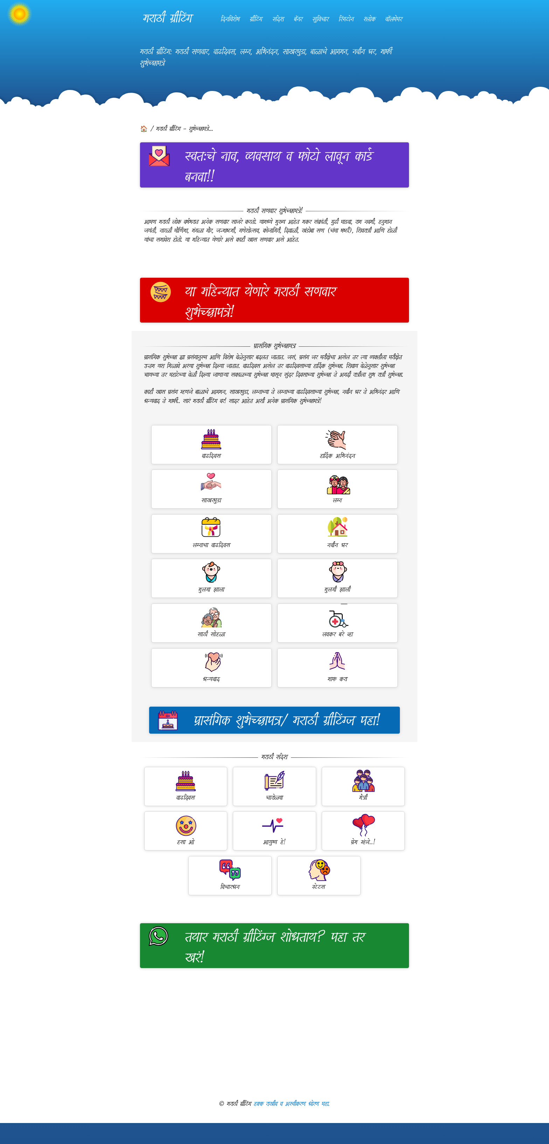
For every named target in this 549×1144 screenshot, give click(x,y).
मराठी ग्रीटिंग (167, 18)
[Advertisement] (274, 1034)
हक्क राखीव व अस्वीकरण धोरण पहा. (292, 1104)
